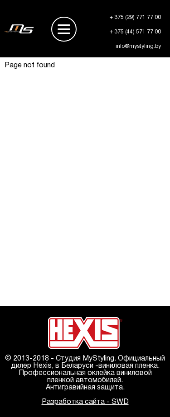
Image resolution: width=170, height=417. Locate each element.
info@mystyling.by (138, 46)
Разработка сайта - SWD (85, 402)
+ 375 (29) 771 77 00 (135, 17)
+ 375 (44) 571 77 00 (135, 31)
